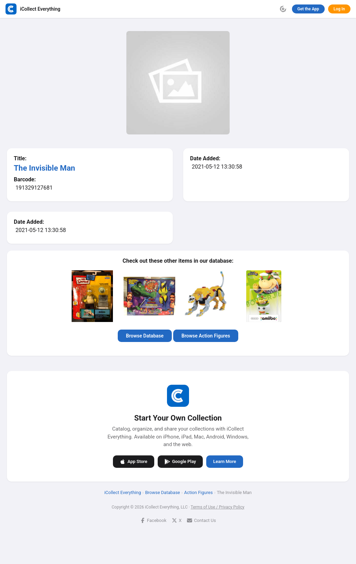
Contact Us (201, 520)
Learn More (224, 461)
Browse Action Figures (205, 336)
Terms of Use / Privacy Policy (217, 506)
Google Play (180, 461)
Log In (339, 9)
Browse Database (145, 336)
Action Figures (198, 492)
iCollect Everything (122, 492)
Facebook (153, 520)
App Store (133, 461)
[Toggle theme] (283, 8)
